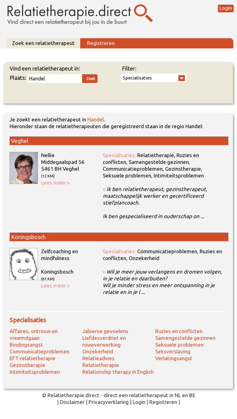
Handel (95, 119)
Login (225, 8)
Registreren (101, 43)
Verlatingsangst (173, 358)
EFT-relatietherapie (33, 358)
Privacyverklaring (109, 402)
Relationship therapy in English (118, 372)
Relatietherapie (100, 365)
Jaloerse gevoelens (105, 331)
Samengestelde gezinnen (185, 338)
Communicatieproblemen (39, 351)
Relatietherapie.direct (73, 395)
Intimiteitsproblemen (35, 372)
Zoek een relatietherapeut (43, 43)
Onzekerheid (97, 351)
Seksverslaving (172, 351)
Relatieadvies (98, 358)
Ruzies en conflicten (178, 331)
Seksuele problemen (179, 345)
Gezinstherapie (27, 365)
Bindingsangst (26, 345)
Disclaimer (72, 402)
